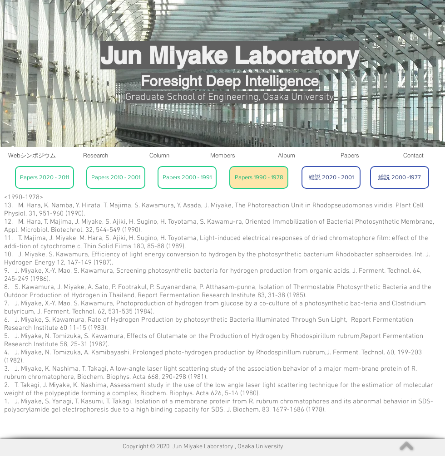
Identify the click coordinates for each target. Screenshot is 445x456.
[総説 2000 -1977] (399, 177)
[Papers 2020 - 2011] (44, 177)
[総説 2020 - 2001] (331, 177)
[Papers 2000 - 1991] (187, 177)
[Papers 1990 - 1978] (258, 177)
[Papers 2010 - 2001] (115, 177)
